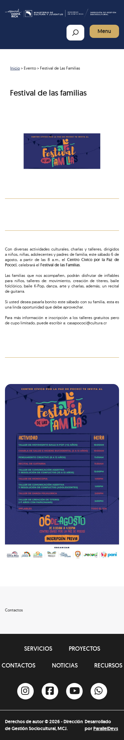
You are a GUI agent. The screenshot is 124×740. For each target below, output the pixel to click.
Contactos (18, 665)
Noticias (65, 665)
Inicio (15, 68)
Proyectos (84, 648)
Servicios (38, 648)
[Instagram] (25, 691)
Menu (104, 31)
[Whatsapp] (99, 691)
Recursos (108, 665)
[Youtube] (74, 691)
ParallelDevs (105, 728)
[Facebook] (50, 691)
